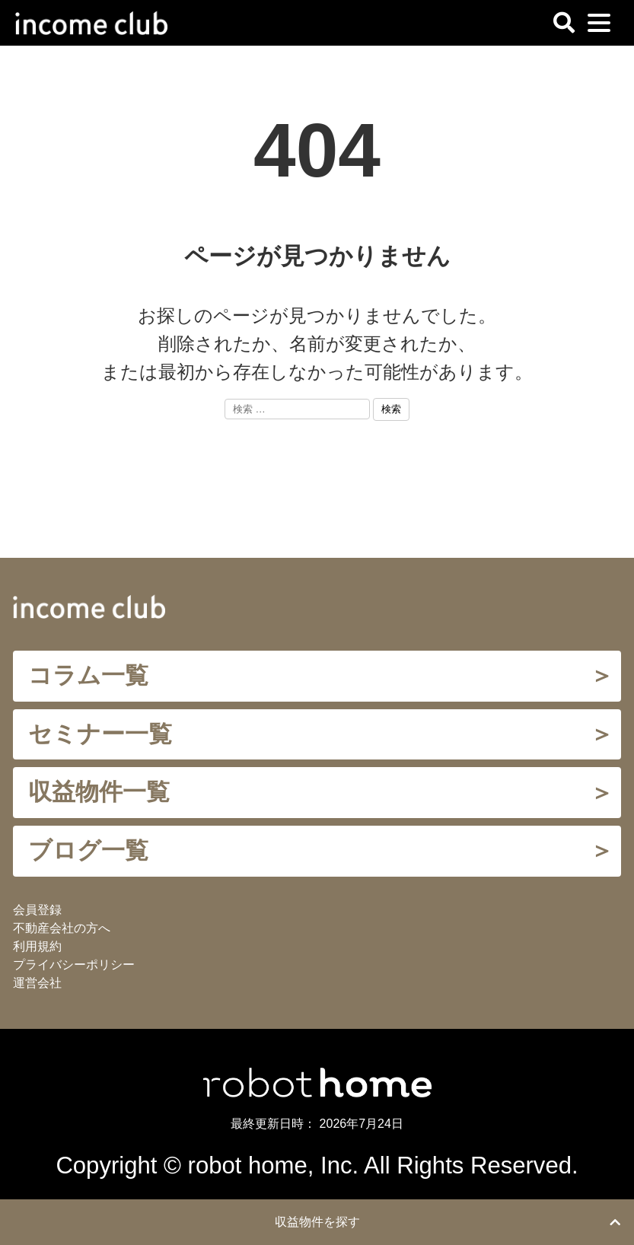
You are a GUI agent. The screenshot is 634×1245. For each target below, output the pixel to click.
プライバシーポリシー (74, 964)
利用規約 (37, 946)
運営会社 (37, 982)
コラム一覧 (88, 675)
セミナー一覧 (100, 734)
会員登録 (37, 909)
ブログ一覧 (88, 850)
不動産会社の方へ (61, 928)
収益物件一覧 (99, 792)
